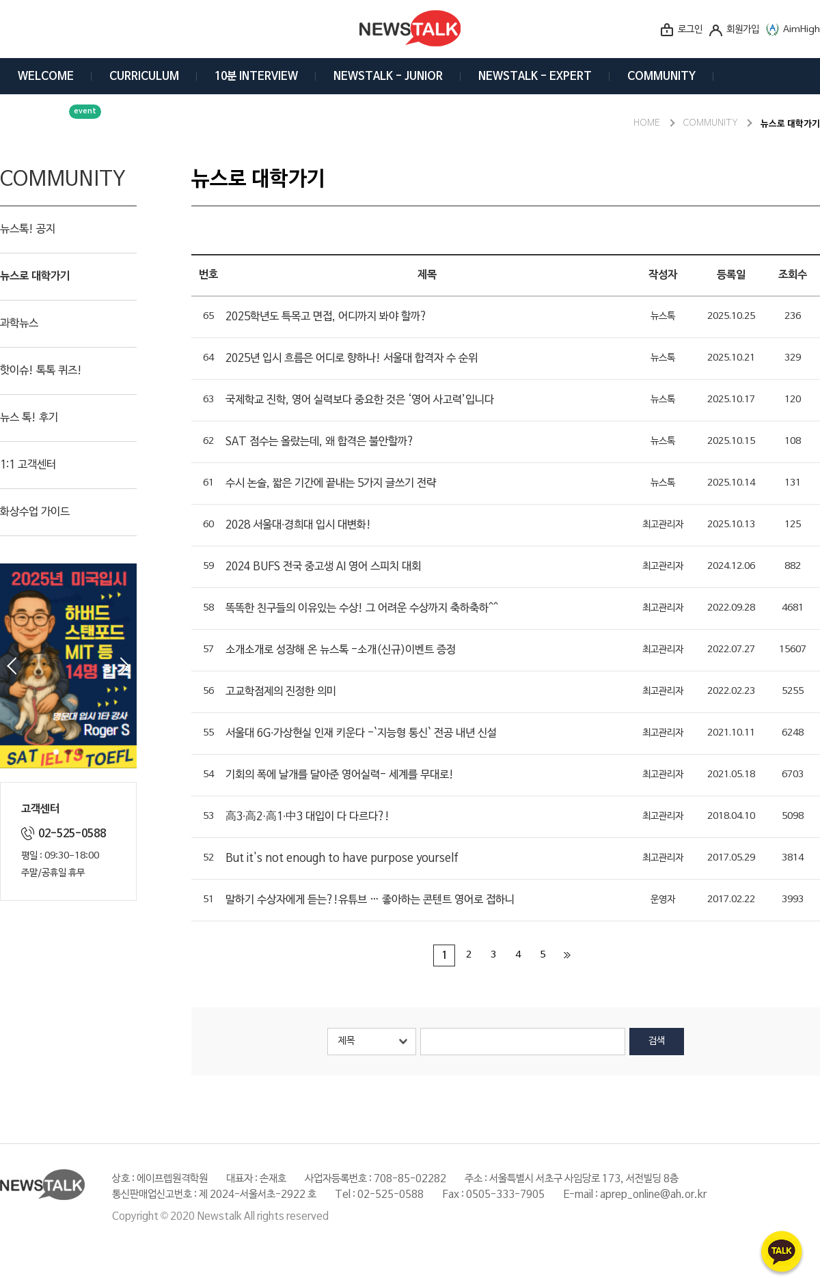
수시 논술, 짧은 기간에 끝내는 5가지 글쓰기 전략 (331, 483)
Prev (11, 666)
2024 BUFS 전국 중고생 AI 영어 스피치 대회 (323, 567)
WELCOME (46, 76)
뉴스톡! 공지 (27, 229)
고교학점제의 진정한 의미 (281, 692)
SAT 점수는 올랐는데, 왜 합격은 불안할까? (320, 442)
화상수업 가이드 (35, 512)
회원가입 (742, 30)
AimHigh (801, 30)
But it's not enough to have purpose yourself (342, 858)
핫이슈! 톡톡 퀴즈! (41, 371)
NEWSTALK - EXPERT (535, 76)
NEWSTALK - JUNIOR (388, 76)
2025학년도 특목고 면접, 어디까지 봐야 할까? (326, 317)
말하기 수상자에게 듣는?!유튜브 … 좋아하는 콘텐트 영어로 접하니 (370, 900)
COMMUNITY (661, 76)
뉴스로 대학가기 (35, 276)
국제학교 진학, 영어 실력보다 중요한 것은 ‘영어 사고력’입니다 (360, 400)
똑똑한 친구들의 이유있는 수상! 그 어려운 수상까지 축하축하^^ (362, 608)
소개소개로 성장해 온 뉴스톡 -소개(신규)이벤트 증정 (341, 650)
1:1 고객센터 (28, 465)
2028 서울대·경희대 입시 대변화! (298, 525)
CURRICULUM (144, 76)
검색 (656, 1041)
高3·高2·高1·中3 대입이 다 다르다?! (308, 817)
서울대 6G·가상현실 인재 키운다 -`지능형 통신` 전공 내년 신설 (361, 733)
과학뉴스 (19, 324)
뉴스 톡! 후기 (29, 418)
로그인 (690, 30)
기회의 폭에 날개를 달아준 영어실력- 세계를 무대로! (340, 775)
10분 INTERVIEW (256, 76)
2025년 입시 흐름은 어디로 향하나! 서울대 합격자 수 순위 (352, 358)
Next (125, 666)
